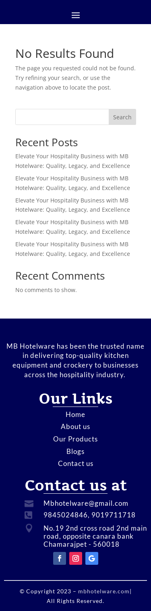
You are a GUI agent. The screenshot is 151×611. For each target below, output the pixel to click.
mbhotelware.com (103, 591)
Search (122, 117)
